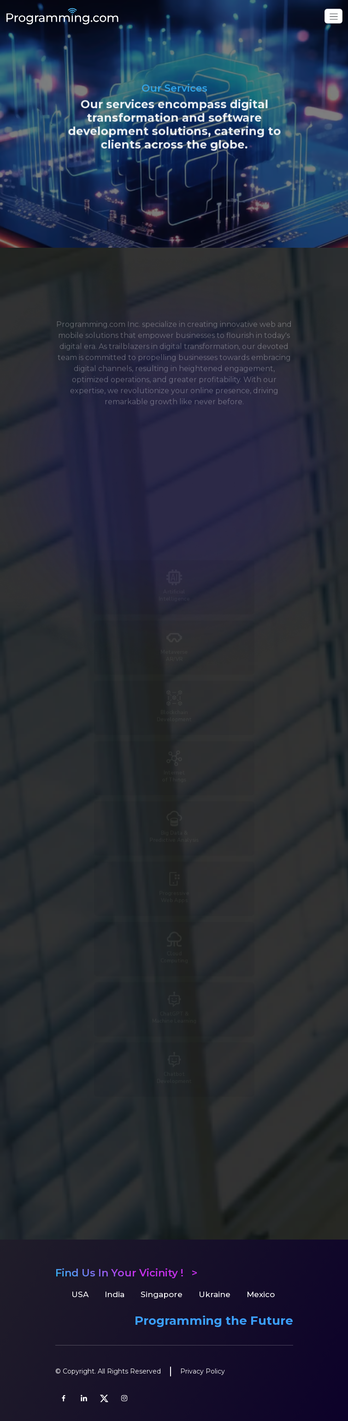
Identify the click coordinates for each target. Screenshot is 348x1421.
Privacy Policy (202, 1371)
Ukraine (214, 1294)
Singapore (162, 1294)
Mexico (261, 1294)
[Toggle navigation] (333, 16)
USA (79, 1294)
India (114, 1294)
